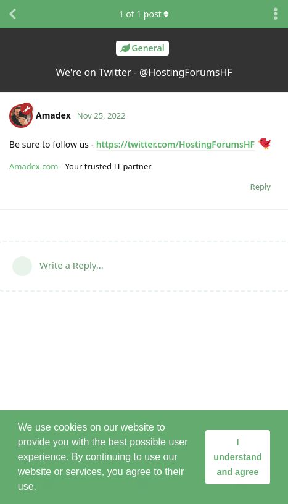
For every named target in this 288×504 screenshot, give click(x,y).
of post (144, 14)
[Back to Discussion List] (12, 14)
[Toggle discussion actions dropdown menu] (275, 14)
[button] (41, 488)
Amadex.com (33, 166)
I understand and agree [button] (237, 457)
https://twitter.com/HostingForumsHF (175, 144)
